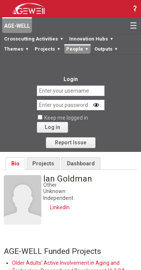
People (77, 49)
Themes (16, 49)
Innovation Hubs (91, 39)
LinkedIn (60, 207)
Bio (15, 163)
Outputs (106, 49)
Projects (48, 49)
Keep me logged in (66, 118)
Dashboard (81, 163)
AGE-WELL (17, 26)
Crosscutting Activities (34, 39)
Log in (52, 127)
